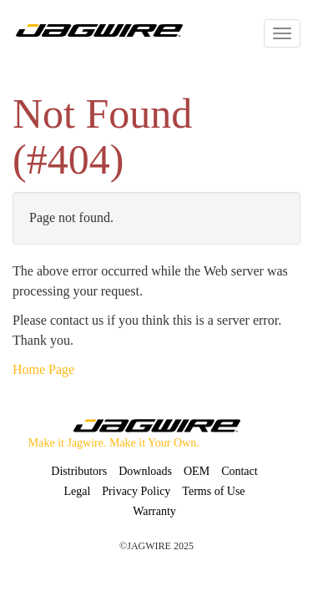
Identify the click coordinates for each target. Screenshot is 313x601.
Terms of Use (213, 491)
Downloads (145, 471)
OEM (197, 471)
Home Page (43, 369)
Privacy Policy (136, 491)
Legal (76, 491)
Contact (239, 471)
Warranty (154, 511)
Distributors (79, 471)
